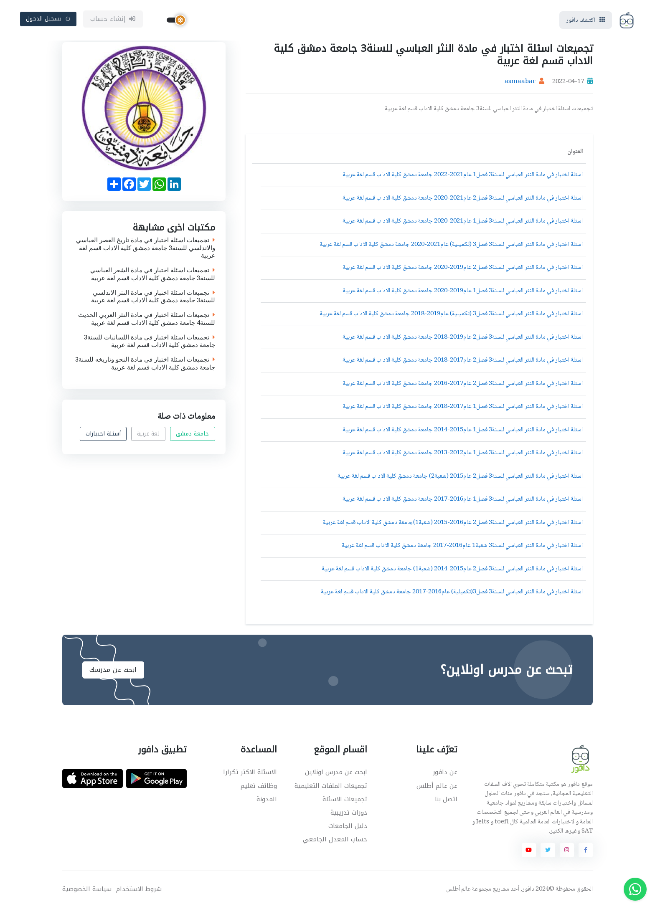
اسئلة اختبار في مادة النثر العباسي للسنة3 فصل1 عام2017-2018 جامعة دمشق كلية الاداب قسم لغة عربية (463, 408)
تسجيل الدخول (48, 19)
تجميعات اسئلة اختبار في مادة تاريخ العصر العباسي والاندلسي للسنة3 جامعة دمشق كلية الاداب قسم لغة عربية (145, 249)
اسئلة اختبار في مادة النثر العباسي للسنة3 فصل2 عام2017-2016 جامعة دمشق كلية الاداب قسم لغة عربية (463, 385)
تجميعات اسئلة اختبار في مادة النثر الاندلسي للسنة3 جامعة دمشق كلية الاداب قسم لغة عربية (153, 298)
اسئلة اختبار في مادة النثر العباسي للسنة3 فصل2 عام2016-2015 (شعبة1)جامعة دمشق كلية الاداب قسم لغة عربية (453, 524)
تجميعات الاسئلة (344, 800)
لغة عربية (148, 435)
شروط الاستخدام (139, 890)
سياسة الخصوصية (87, 890)
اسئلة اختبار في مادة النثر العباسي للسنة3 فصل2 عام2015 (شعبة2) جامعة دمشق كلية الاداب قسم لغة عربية (460, 477)
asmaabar (520, 83)
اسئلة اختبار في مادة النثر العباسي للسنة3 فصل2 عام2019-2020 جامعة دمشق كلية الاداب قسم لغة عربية (463, 269)
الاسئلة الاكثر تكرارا (250, 774)
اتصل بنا (446, 800)
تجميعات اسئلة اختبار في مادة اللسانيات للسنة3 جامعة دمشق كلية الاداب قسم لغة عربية (149, 343)
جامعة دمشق (192, 435)
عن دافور (445, 774)
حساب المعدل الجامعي (335, 840)
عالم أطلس (458, 890)
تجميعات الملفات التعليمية (330, 787)
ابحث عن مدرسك (113, 671)
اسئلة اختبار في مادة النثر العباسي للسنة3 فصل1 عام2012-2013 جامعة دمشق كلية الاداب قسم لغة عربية (463, 454)
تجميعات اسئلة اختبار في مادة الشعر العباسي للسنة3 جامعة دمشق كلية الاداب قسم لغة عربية (152, 276)
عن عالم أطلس (436, 787)
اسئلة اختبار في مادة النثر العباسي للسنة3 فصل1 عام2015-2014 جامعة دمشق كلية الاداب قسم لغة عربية (463, 431)
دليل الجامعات (347, 827)
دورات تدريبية (348, 814)
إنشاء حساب (113, 19)
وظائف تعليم (259, 787)
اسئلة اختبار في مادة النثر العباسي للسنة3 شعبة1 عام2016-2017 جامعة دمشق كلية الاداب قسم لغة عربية (462, 547)
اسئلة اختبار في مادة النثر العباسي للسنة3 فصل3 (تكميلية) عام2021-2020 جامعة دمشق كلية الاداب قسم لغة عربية (451, 246)
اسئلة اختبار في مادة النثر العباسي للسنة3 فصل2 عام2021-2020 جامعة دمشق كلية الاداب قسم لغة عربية (463, 199)
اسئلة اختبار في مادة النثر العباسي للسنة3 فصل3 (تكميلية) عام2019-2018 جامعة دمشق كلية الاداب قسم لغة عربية (451, 315)
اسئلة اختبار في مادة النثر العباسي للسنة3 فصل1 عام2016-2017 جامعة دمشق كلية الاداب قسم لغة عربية (463, 501)
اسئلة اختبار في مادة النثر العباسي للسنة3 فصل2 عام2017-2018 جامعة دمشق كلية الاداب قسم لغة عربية (463, 362)
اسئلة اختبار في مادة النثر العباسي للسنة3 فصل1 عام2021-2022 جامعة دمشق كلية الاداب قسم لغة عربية (463, 176)
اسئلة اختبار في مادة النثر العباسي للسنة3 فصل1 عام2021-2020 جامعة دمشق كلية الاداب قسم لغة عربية (463, 223)
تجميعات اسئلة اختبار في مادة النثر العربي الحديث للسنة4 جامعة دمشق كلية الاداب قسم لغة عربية (146, 321)
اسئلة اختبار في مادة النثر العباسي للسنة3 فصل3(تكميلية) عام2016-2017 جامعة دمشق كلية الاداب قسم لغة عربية (452, 593)
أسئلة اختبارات (103, 435)
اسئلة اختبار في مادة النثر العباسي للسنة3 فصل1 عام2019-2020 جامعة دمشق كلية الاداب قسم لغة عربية (463, 292)
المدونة (266, 800)
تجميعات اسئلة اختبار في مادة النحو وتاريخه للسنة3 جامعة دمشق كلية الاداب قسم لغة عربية (145, 365)
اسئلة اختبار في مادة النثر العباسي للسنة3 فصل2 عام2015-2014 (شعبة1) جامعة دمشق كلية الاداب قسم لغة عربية (452, 570)
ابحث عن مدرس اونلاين (336, 774)
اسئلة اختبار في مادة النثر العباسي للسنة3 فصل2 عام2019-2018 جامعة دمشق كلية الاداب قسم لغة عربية (463, 338)
